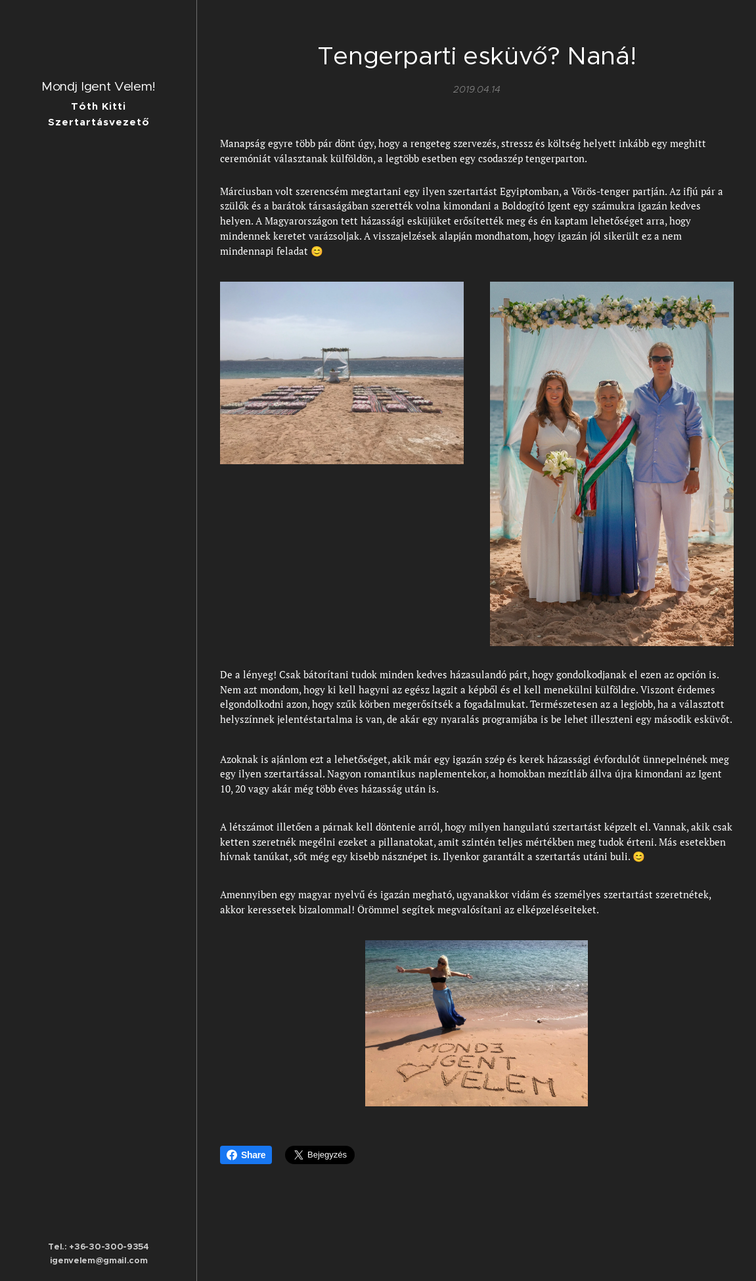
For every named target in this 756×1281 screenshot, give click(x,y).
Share (246, 1155)
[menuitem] (98, 617)
